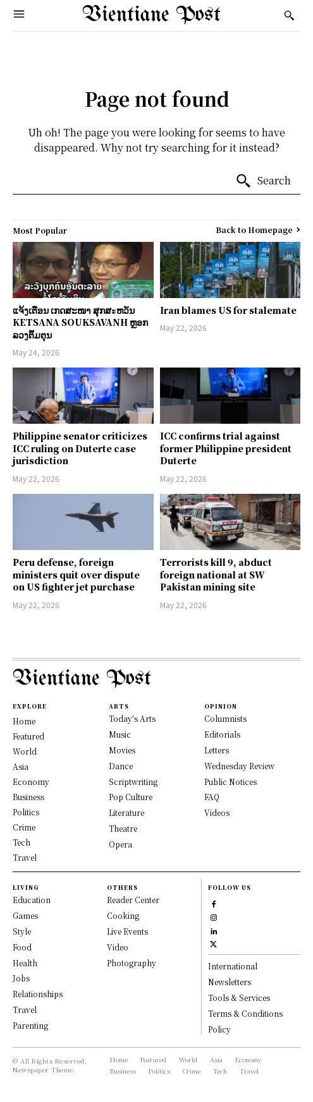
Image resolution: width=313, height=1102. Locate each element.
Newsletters (229, 981)
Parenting (30, 1025)
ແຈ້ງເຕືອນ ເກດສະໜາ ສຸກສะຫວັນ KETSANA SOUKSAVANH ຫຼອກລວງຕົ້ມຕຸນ (80, 322)
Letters (216, 750)
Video (117, 947)
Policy (219, 1029)
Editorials (222, 734)
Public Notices (230, 781)
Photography (131, 962)
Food (22, 947)
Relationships (38, 993)
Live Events (127, 931)
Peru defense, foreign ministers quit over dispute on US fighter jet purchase (76, 574)
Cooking (123, 915)
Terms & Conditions (245, 1013)
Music (120, 734)
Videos (217, 812)
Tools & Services (239, 997)
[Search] (263, 181)
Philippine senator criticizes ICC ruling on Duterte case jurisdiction (80, 448)
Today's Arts (132, 718)
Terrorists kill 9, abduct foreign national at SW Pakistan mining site (216, 574)
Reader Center (133, 899)
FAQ (211, 796)
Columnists (225, 718)
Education (32, 899)
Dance (121, 765)
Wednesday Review (239, 765)
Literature (126, 812)
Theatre (123, 828)
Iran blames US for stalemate (228, 310)
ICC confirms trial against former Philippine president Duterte (226, 448)
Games (25, 915)
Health (25, 962)
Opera (120, 844)
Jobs (21, 978)
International (232, 966)
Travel (25, 1009)
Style (22, 931)
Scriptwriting (133, 781)
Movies (122, 750)
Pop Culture (130, 796)
